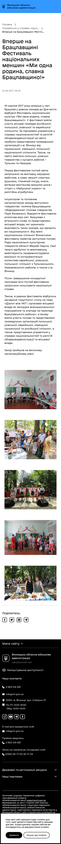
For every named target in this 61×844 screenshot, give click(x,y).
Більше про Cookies (36, 835)
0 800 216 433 (11, 742)
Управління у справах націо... (20, 28)
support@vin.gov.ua (36, 800)
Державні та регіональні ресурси (24, 769)
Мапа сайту (11, 643)
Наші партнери (12, 776)
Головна (7, 24)
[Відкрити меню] (56, 6)
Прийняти (14, 835)
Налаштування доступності (22, 670)
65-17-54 (28, 754)
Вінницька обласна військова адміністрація (21, 6)
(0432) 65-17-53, (14, 754)
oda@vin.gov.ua (13, 731)
